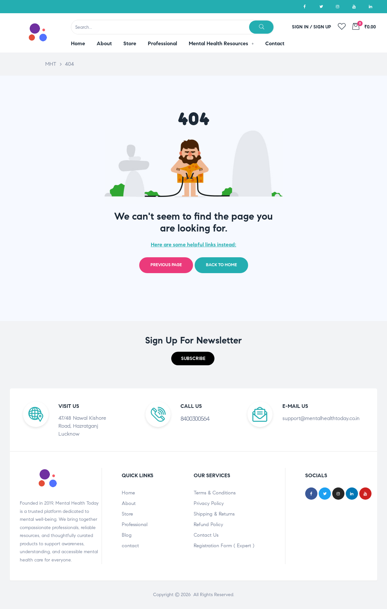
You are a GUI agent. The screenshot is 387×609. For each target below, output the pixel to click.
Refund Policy (208, 524)
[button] (192, 358)
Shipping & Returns (214, 514)
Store (127, 514)
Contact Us (206, 535)
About (129, 503)
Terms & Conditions (215, 493)
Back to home (221, 265)
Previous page (166, 265)
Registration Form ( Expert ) (224, 546)
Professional (134, 524)
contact (130, 546)
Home (128, 493)
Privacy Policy (209, 503)
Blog (127, 535)
